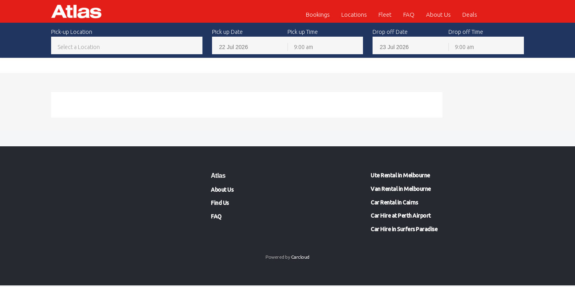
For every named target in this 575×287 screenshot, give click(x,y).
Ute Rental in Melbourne (400, 175)
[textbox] (126, 47)
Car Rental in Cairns (394, 202)
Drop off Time (465, 32)
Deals (469, 14)
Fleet (385, 14)
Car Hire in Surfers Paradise (404, 229)
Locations (354, 14)
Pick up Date (227, 32)
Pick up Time (303, 32)
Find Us (220, 203)
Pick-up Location (71, 32)
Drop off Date (390, 32)
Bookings (318, 14)
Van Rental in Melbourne (401, 189)
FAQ (408, 14)
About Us (438, 14)
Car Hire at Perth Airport (401, 215)
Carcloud (300, 256)
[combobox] (126, 46)
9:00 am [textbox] (303, 47)
